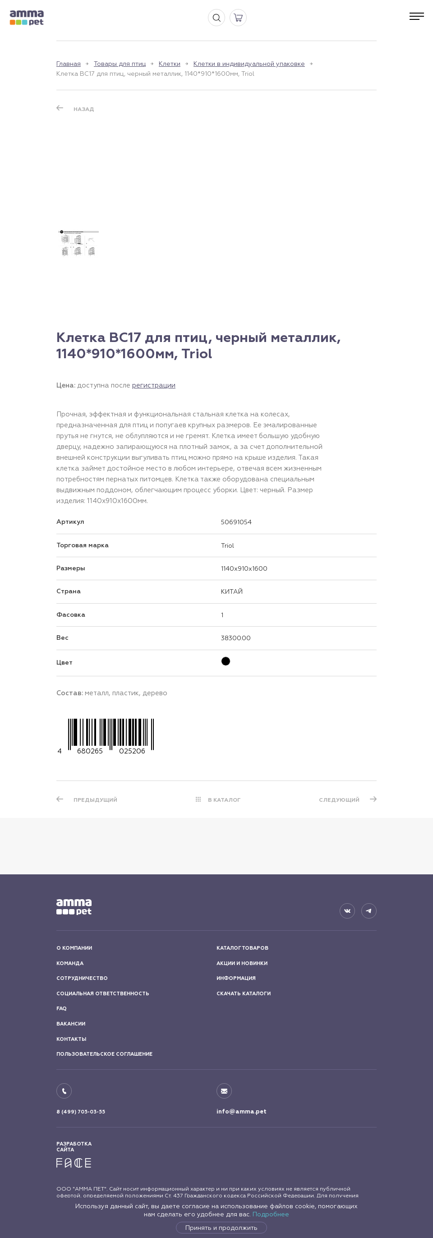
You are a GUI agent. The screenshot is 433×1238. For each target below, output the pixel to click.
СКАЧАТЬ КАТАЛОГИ (243, 994)
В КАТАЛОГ (224, 800)
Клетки (169, 63)
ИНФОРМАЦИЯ (236, 978)
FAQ (61, 1009)
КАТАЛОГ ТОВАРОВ (242, 948)
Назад (84, 109)
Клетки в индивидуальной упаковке (249, 63)
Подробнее (271, 1214)
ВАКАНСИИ (70, 1024)
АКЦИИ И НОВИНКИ (241, 963)
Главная (68, 63)
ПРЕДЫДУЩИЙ (95, 800)
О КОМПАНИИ (74, 948)
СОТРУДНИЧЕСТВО (82, 978)
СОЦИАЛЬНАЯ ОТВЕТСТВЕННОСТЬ (102, 994)
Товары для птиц (120, 63)
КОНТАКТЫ (71, 1039)
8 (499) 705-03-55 (80, 1112)
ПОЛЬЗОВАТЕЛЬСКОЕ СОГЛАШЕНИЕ (104, 1054)
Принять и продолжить (221, 1227)
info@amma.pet (241, 1111)
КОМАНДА (69, 963)
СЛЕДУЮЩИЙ (339, 800)
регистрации (153, 385)
